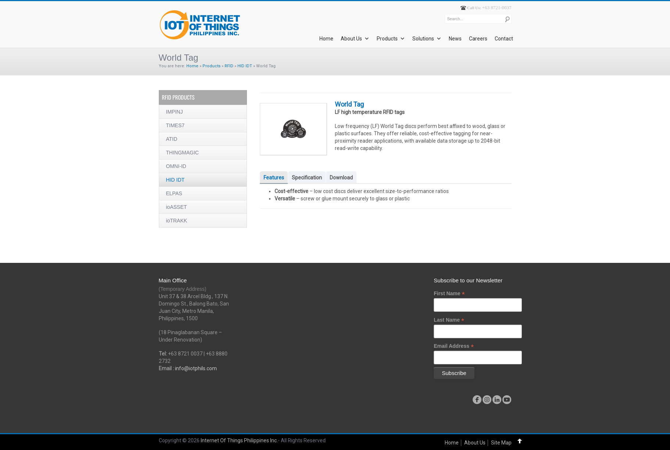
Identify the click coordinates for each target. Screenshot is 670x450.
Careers (478, 39)
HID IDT (244, 66)
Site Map (501, 443)
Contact (504, 39)
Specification (307, 178)
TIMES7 (175, 125)
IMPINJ (174, 112)
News (455, 39)
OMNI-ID (176, 166)
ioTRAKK (176, 221)
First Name (449, 293)
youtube (506, 399)
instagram (487, 399)
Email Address (454, 346)
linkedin (496, 399)
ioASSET (176, 207)
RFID (229, 66)
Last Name (449, 320)
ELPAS (174, 193)
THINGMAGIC (182, 153)
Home (326, 39)
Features (274, 178)
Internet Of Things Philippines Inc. (239, 440)
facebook (477, 399)
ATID (172, 139)
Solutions (426, 38)
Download (341, 178)
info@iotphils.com (196, 368)
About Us (355, 38)
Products (391, 38)
